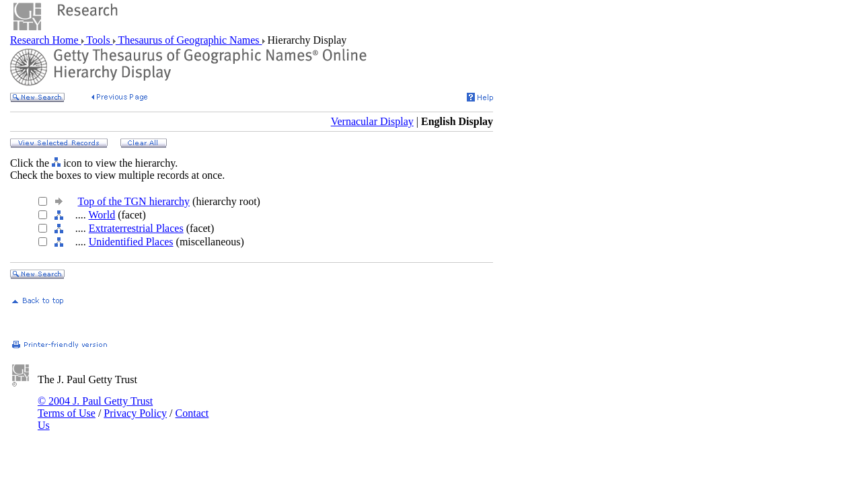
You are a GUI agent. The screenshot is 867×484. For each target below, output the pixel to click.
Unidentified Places (131, 241)
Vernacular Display (372, 121)
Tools (98, 40)
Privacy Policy (135, 413)
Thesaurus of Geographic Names (189, 40)
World (102, 214)
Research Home (45, 40)
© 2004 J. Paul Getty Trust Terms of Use (95, 407)
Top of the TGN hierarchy (134, 201)
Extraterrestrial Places (136, 228)
